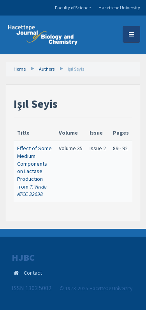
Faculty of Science (73, 7)
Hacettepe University (119, 7)
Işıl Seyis (76, 69)
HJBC (23, 257)
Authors (47, 69)
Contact (33, 272)
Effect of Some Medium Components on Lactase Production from (34, 171)
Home (20, 69)
